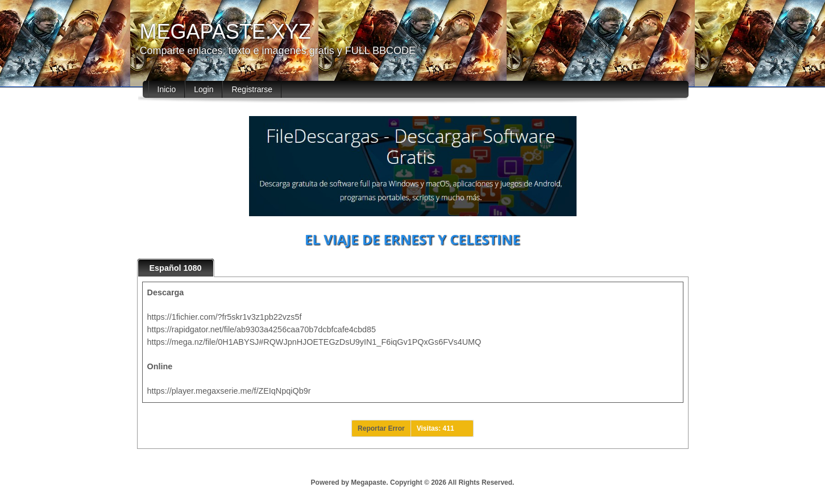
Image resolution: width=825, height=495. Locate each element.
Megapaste (368, 482)
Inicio (166, 89)
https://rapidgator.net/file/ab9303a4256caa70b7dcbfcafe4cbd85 (261, 329)
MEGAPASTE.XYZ (225, 31)
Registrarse (251, 89)
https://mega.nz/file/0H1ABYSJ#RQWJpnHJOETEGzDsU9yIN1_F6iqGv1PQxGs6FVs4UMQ (314, 341)
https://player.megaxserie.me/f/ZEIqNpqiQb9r (229, 390)
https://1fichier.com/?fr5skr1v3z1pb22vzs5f (224, 316)
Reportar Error (381, 428)
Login (203, 89)
